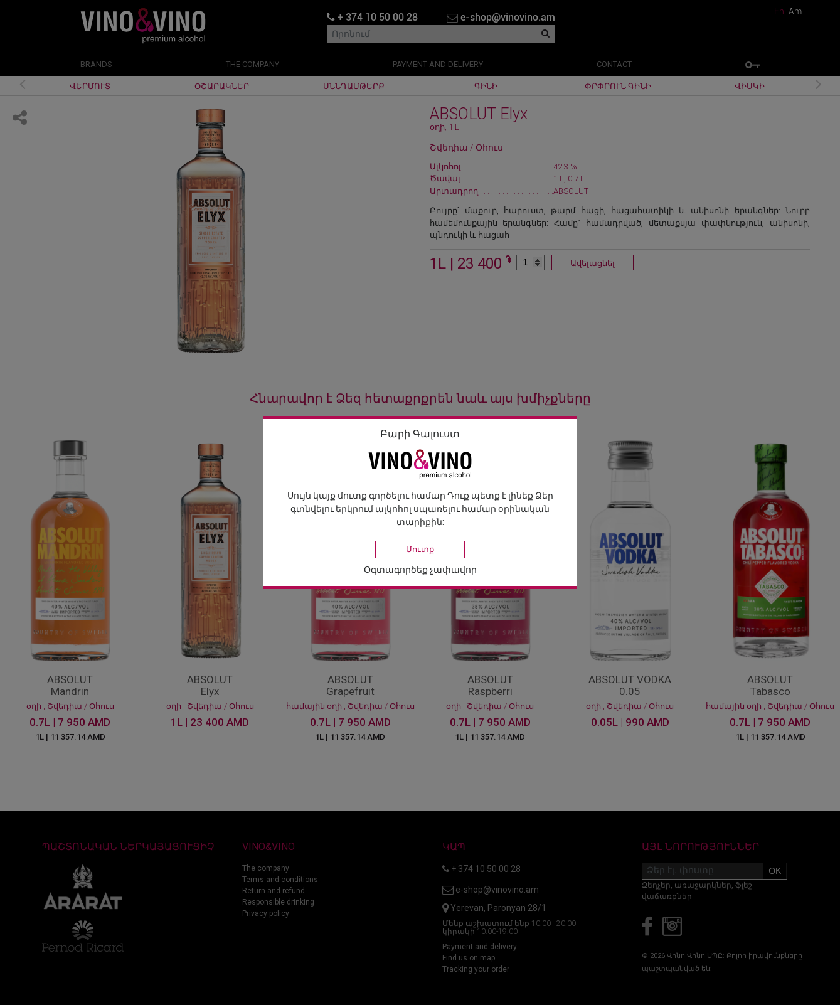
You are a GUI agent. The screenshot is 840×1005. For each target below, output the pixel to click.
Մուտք (420, 549)
